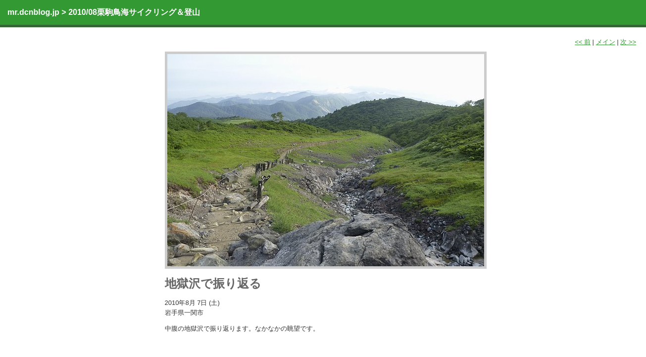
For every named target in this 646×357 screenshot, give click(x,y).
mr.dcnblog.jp (33, 12)
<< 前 (583, 42)
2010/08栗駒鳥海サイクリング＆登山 (134, 12)
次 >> (628, 42)
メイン (605, 42)
